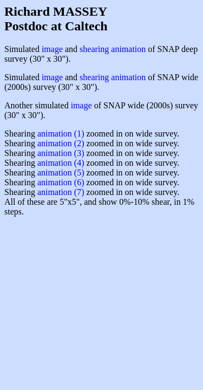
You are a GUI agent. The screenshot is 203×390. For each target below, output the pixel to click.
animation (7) (60, 192)
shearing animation (113, 49)
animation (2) (60, 143)
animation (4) (60, 162)
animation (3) (60, 153)
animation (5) (60, 172)
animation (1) (60, 133)
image (52, 49)
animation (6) (60, 182)
